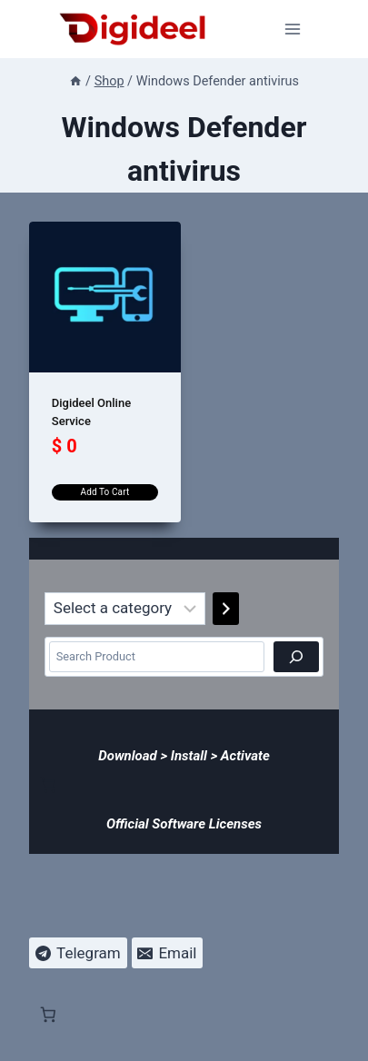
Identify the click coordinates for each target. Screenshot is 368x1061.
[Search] (296, 656)
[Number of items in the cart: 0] (48, 785)
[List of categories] (125, 608)
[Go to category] (226, 608)
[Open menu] (293, 29)
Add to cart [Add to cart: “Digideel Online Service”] (105, 492)
